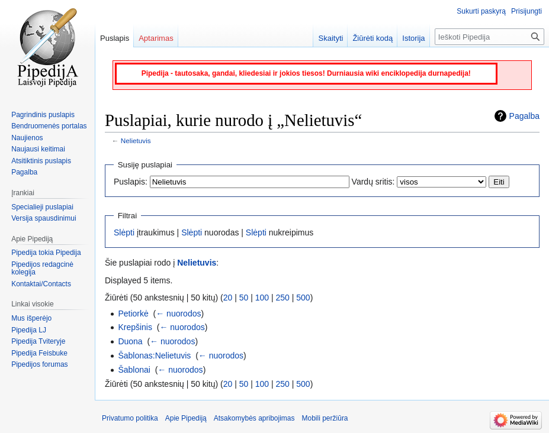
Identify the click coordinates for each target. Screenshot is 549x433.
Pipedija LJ (28, 330)
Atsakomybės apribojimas (254, 418)
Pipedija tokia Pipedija (46, 252)
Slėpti (124, 232)
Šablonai (134, 369)
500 (303, 297)
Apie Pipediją (186, 418)
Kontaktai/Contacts (41, 284)
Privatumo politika (130, 418)
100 (262, 297)
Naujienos (27, 138)
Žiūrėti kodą (372, 38)
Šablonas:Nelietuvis (154, 355)
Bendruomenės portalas (48, 126)
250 (283, 297)
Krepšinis (135, 327)
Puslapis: (130, 181)
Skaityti (330, 38)
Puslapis (114, 38)
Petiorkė (133, 313)
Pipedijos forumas (39, 364)
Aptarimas (156, 38)
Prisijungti (526, 11)
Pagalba (524, 116)
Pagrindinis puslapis (43, 115)
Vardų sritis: (373, 181)
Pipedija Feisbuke (39, 353)
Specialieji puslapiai (42, 207)
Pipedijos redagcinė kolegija (42, 268)
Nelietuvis (136, 140)
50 (244, 297)
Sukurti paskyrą (481, 11)
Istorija (413, 38)
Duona (130, 341)
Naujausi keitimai (38, 149)
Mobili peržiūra (325, 418)
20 (228, 297)
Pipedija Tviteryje (38, 341)
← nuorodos (178, 313)
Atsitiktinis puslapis (41, 161)
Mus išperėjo (31, 318)
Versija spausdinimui (43, 218)
